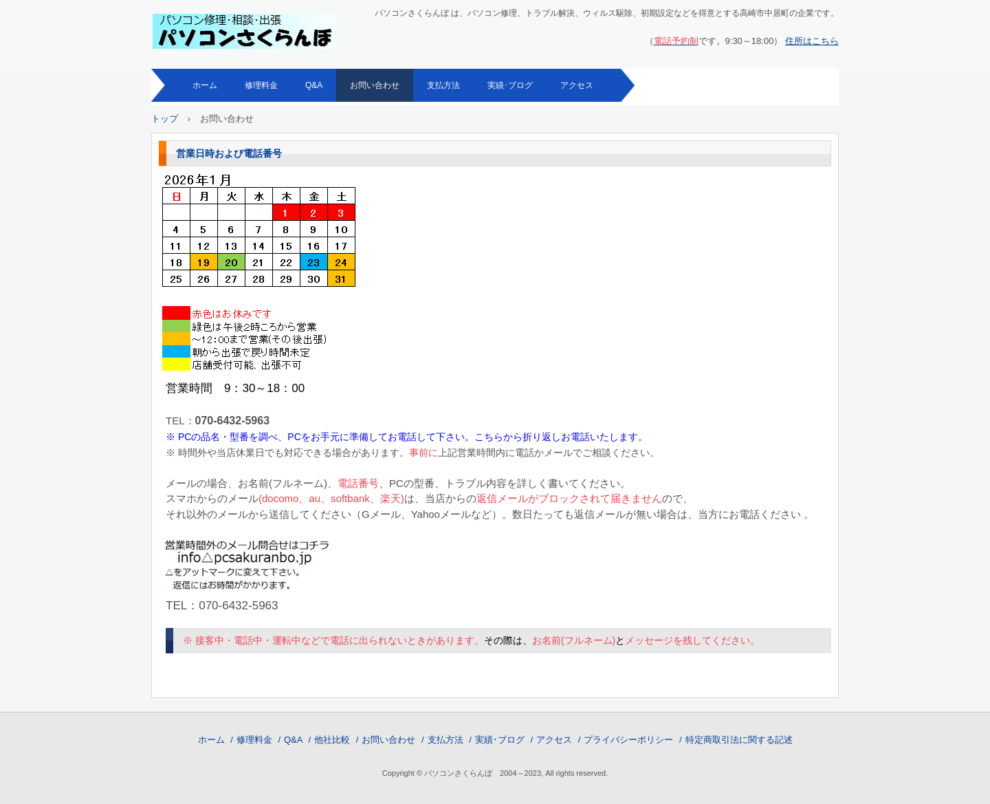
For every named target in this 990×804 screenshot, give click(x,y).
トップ (164, 118)
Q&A (313, 85)
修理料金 (261, 85)
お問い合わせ (374, 85)
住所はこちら (812, 41)
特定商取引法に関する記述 (739, 740)
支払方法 (443, 85)
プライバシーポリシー (628, 740)
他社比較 (332, 740)
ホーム (204, 85)
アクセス (576, 85)
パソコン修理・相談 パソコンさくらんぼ (246, 32)
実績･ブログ (510, 85)
